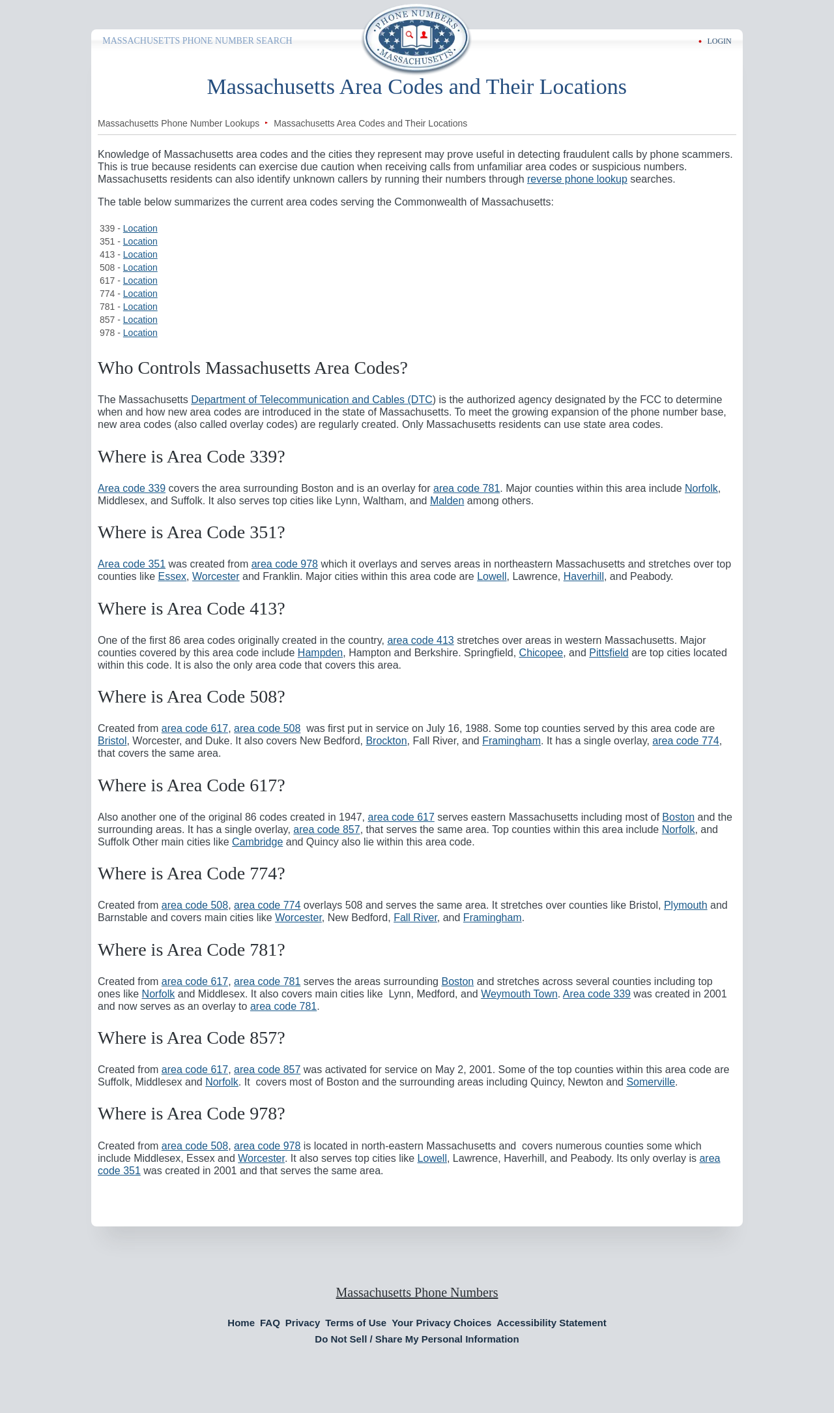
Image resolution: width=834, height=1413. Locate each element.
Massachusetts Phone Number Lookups (178, 123)
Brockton (386, 740)
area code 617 (195, 728)
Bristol (112, 740)
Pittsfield (608, 652)
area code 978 (285, 564)
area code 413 (420, 640)
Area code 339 (131, 488)
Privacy (302, 1322)
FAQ (270, 1322)
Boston (678, 817)
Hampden (320, 652)
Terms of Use (355, 1322)
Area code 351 (131, 564)
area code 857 (326, 829)
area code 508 (267, 728)
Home (241, 1322)
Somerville (650, 1081)
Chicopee (541, 652)
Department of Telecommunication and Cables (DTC (312, 399)
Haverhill (584, 576)
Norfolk (701, 488)
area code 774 (685, 740)
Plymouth (686, 905)
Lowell (491, 576)
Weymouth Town (519, 993)
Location (140, 228)
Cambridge (257, 841)
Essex (172, 576)
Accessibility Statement (551, 1322)
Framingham (511, 740)
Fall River (415, 917)
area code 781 (466, 488)
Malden (447, 500)
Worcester (216, 576)
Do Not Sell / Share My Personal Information (417, 1339)
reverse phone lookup (577, 179)
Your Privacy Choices (441, 1322)
